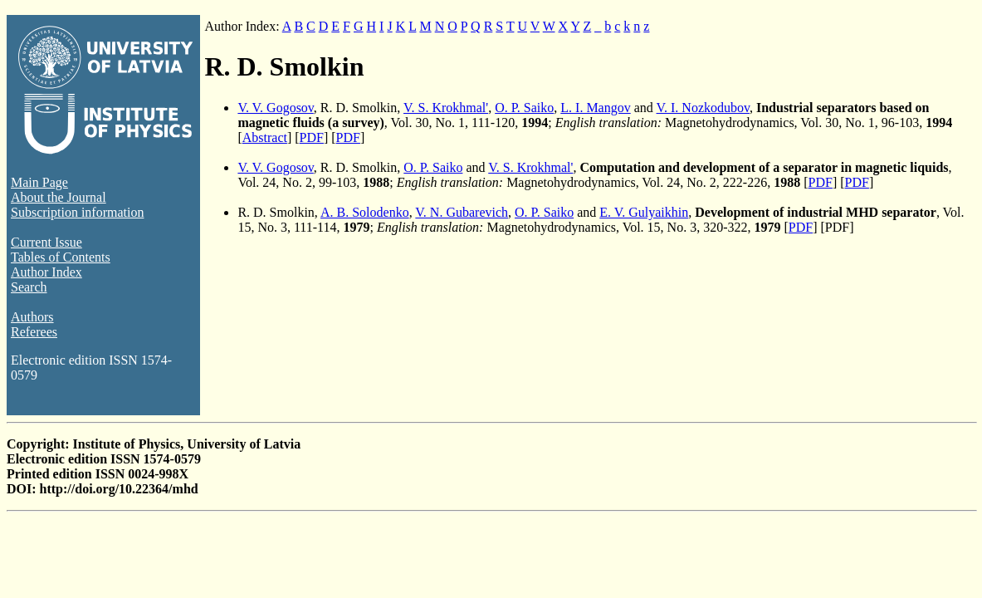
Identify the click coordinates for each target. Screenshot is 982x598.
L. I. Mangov (595, 107)
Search (29, 287)
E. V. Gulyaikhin (643, 212)
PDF (312, 137)
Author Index (46, 272)
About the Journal (58, 197)
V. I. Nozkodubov (703, 107)
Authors (32, 317)
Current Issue (46, 242)
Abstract (264, 137)
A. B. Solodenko (364, 212)
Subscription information (77, 212)
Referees (34, 332)
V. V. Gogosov (275, 107)
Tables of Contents (60, 257)
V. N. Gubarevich (461, 212)
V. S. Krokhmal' (445, 107)
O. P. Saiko (524, 107)
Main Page (39, 182)
